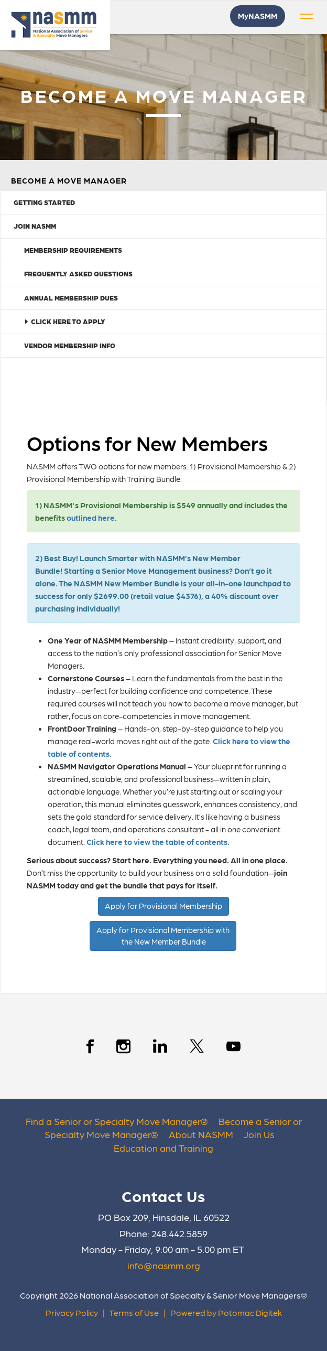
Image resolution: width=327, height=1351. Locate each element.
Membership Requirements (73, 249)
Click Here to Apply (64, 321)
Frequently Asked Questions (78, 273)
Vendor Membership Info (69, 345)
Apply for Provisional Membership (163, 905)
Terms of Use (134, 1312)
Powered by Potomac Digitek (226, 1312)
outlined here (91, 517)
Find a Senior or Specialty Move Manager (113, 1121)
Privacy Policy (72, 1312)
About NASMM (201, 1134)
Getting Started (44, 202)
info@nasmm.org (163, 1265)
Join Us (258, 1134)
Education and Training (163, 1148)
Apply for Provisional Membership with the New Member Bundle (163, 935)
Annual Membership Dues (71, 297)
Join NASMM (35, 225)
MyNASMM (257, 15)
